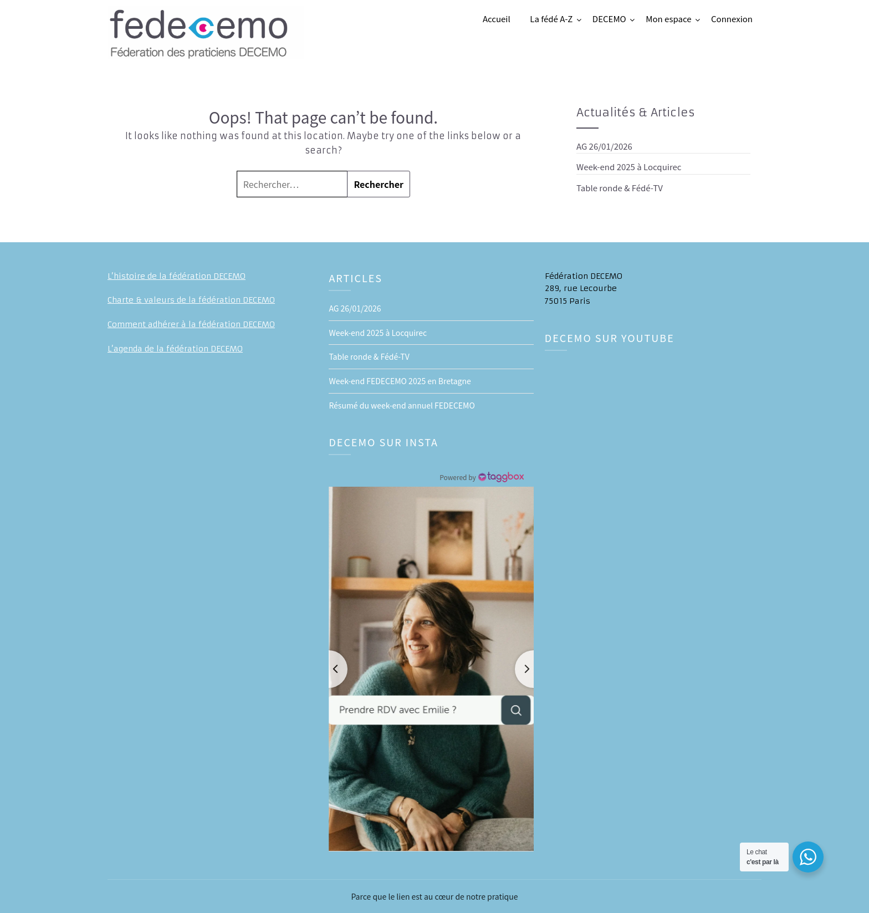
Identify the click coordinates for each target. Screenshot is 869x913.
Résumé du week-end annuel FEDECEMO (401, 405)
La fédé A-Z (551, 18)
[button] (431, 669)
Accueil (496, 18)
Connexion (732, 18)
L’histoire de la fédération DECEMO (177, 276)
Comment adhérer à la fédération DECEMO (191, 324)
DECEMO (609, 18)
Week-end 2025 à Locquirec (628, 166)
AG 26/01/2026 (604, 146)
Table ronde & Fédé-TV (619, 187)
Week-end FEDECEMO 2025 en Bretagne (400, 380)
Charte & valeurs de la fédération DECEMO (191, 300)
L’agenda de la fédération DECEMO (175, 349)
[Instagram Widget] (481, 477)
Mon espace (668, 18)
